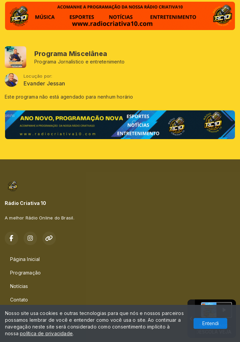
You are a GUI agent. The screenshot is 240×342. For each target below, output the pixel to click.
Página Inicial (25, 259)
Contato (19, 299)
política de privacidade (46, 333)
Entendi (210, 323)
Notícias (19, 286)
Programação (25, 272)
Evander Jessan (44, 83)
